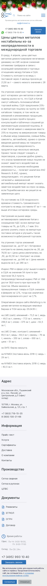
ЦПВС (5, 488)
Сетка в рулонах (10, 483)
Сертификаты (9, 445)
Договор (10, 525)
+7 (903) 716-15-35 (13, 32)
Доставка (7, 450)
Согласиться (10, 582)
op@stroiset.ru (23, 23)
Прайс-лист (8, 434)
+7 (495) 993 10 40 (14, 29)
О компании (8, 455)
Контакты (7, 460)
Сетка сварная (9, 478)
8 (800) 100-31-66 (11, 416)
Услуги (5, 440)
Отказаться (25, 582)
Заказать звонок (38, 31)
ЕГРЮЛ (10, 513)
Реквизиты (11, 507)
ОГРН (9, 519)
